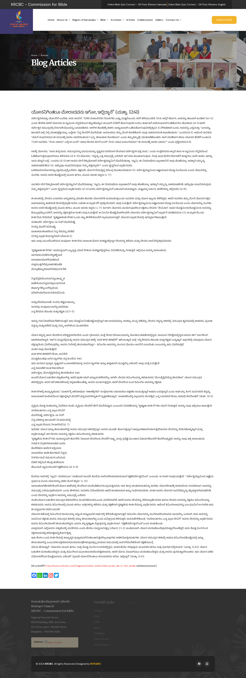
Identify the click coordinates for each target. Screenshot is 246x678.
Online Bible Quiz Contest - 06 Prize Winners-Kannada (137, 4)
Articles (130, 20)
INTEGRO (95, 663)
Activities (116, 20)
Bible (103, 20)
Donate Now (224, 20)
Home (51, 20)
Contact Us (172, 20)
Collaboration (145, 20)
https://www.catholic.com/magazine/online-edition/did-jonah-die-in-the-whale (90, 565)
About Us (62, 20)
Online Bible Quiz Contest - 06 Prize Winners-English (197, 4)
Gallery (159, 20)
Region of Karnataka (84, 20)
